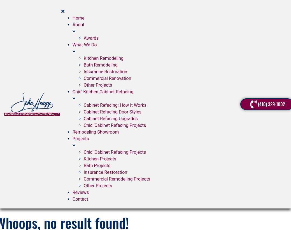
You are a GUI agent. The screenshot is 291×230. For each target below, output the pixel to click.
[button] (150, 8)
